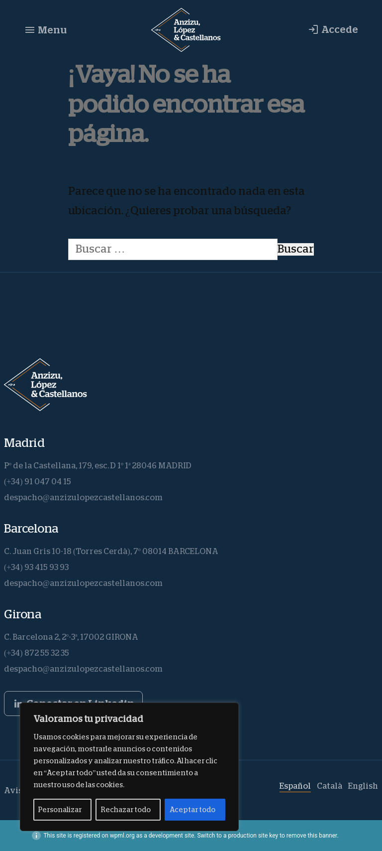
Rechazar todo (125, 809)
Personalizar (60, 809)
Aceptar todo (192, 809)
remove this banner (311, 835)
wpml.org (122, 835)
